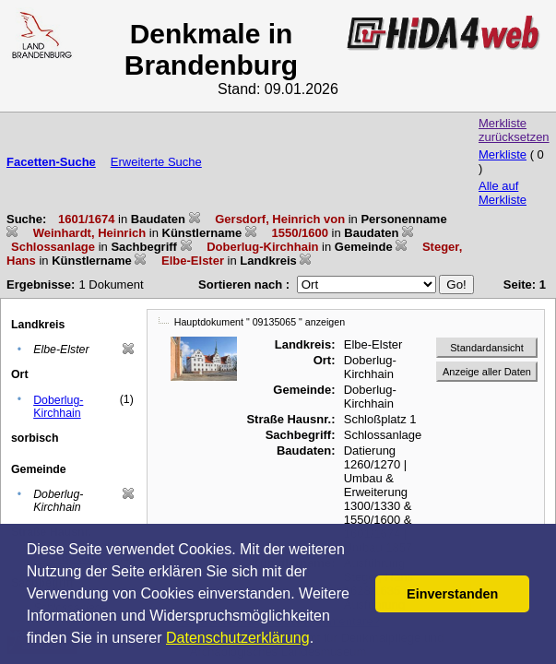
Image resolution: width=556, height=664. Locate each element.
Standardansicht (487, 347)
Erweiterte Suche (156, 162)
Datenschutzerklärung (238, 638)
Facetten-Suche (51, 162)
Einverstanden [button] (452, 594)
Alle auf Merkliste (502, 193)
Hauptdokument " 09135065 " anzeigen (259, 321)
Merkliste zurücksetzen (514, 130)
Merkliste (502, 154)
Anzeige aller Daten (487, 371)
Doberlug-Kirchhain (58, 407)
